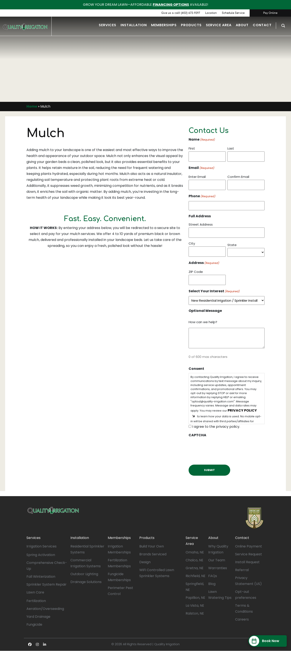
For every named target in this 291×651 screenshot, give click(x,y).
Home (31, 106)
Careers (242, 619)
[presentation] (221, 447)
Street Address (201, 224)
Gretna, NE (195, 568)
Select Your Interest (214, 291)
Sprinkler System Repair (46, 584)
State (232, 245)
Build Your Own (151, 546)
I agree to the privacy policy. (216, 426)
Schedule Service (233, 13)
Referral (242, 569)
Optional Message (205, 310)
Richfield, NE (195, 575)
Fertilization (36, 600)
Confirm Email (238, 176)
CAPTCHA (197, 435)
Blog (211, 583)
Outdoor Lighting (84, 574)
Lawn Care (35, 592)
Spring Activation (40, 554)
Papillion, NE (195, 597)
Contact (242, 537)
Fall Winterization (40, 576)
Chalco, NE (194, 560)
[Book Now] (267, 641)
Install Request (247, 562)
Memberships (119, 537)
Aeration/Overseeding (45, 608)
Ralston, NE (195, 613)
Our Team (216, 560)
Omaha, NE (195, 552)
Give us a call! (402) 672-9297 (180, 13)
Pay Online (270, 13)
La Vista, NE (195, 605)
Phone (202, 196)
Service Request (248, 554)
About (213, 537)
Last (230, 148)
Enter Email (197, 176)
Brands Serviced (152, 554)
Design (145, 562)
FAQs (212, 575)
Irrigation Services (41, 546)
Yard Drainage (38, 616)
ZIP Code (196, 271)
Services (33, 537)
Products (146, 537)
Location (211, 13)
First (192, 148)
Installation (79, 537)
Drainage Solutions (86, 581)
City (192, 243)
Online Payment (248, 546)
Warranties (217, 568)
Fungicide (34, 624)
